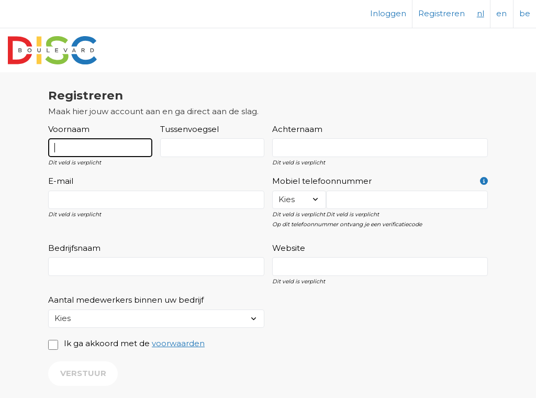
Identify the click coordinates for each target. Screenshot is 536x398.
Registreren (441, 13)
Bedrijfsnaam (74, 248)
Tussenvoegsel (189, 129)
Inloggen (388, 13)
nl (480, 13)
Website (288, 248)
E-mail (60, 181)
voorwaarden (178, 343)
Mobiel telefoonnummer (380, 181)
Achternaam (297, 129)
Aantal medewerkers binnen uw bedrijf (126, 300)
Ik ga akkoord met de (134, 343)
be (524, 13)
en (501, 13)
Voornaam (69, 129)
